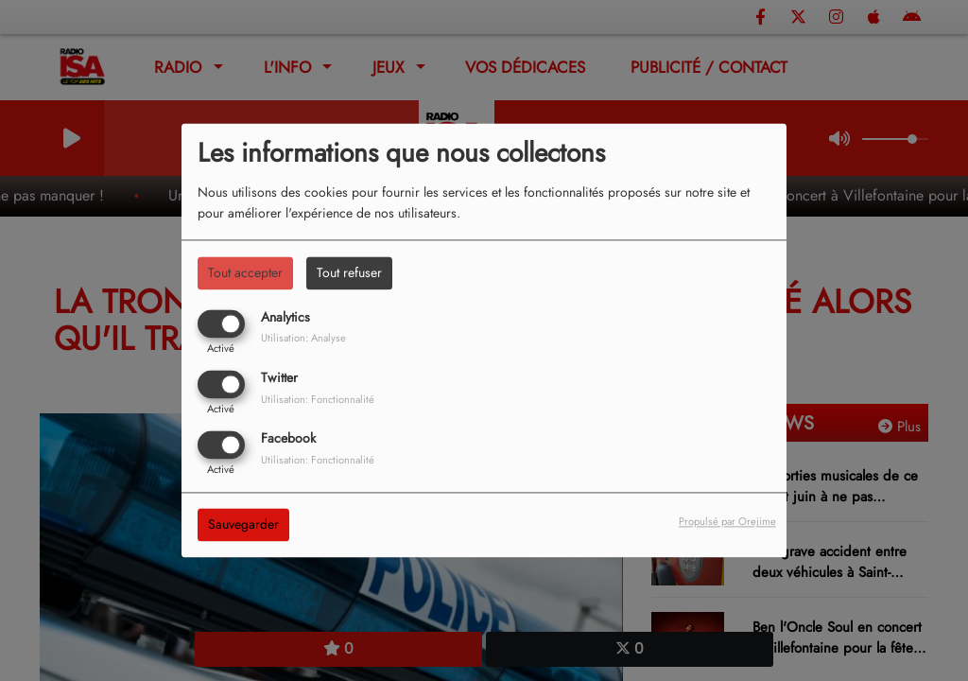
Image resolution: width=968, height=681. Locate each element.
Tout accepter (245, 272)
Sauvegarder (243, 524)
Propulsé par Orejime (727, 522)
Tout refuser (349, 272)
